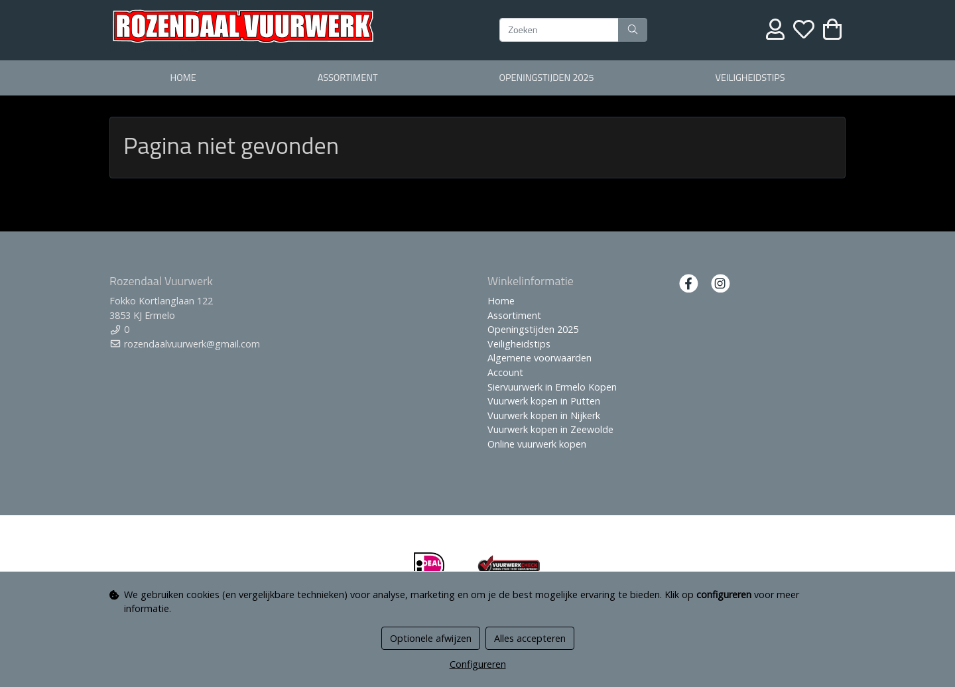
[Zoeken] (559, 30)
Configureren (478, 664)
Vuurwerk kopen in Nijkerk (543, 415)
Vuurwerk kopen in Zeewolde (550, 429)
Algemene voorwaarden (539, 357)
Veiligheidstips (750, 77)
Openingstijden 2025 (546, 77)
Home (183, 77)
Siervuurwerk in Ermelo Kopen (552, 387)
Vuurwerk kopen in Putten (543, 401)
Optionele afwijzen (431, 638)
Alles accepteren (530, 638)
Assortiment (348, 77)
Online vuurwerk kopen (536, 444)
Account (505, 372)
